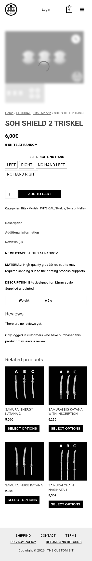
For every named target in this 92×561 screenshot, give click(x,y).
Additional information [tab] (22, 232)
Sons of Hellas (76, 208)
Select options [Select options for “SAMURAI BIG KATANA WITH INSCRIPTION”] (65, 428)
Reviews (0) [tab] (14, 242)
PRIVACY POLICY (23, 542)
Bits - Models (42, 113)
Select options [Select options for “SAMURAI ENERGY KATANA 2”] (22, 428)
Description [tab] (13, 223)
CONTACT (48, 535)
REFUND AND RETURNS (63, 542)
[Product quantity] (11, 194)
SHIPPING (23, 535)
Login (46, 9)
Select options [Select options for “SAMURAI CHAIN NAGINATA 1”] (65, 504)
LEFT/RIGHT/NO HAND (47, 157)
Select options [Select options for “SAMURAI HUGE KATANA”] (22, 500)
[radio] (11, 164)
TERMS (71, 535)
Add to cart (39, 194)
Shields (60, 208)
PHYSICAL (23, 113)
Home (9, 113)
